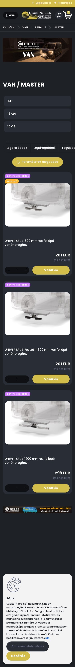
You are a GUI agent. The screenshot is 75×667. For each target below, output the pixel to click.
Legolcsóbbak (16, 148)
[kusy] (17, 270)
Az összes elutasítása (27, 646)
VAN (25, 27)
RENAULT (40, 27)
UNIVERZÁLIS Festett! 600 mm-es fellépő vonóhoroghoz (36, 352)
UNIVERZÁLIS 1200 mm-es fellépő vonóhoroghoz (30, 461)
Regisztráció (65, 2)
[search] (59, 15)
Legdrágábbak (45, 148)
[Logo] (37, 15)
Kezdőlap (9, 27)
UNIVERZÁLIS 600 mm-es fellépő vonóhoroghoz (29, 243)
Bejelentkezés (43, 2)
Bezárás (18, 656)
